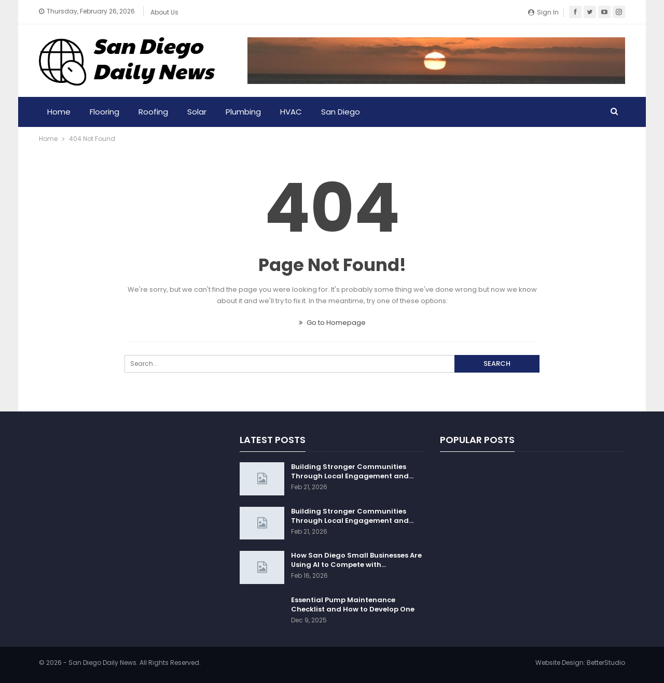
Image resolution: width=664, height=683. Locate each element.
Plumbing (243, 111)
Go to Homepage (332, 323)
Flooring (104, 111)
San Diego (340, 111)
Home (59, 111)
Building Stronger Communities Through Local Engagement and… (352, 471)
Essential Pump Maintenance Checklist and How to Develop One (352, 604)
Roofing (153, 111)
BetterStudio (606, 662)
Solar (196, 111)
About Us (164, 12)
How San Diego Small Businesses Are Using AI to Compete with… (356, 560)
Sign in (543, 12)
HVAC (291, 111)
